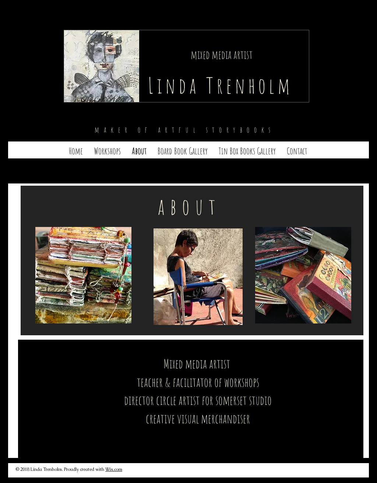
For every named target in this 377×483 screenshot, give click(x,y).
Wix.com (113, 469)
